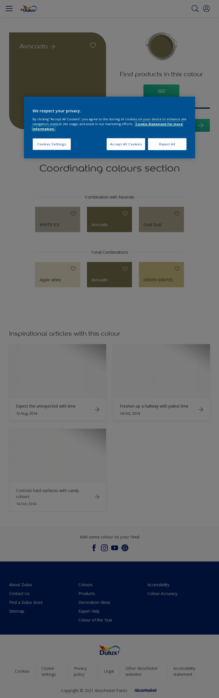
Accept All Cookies (126, 144)
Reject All (167, 144)
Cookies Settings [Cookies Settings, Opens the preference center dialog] (51, 144)
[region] (109, 127)
